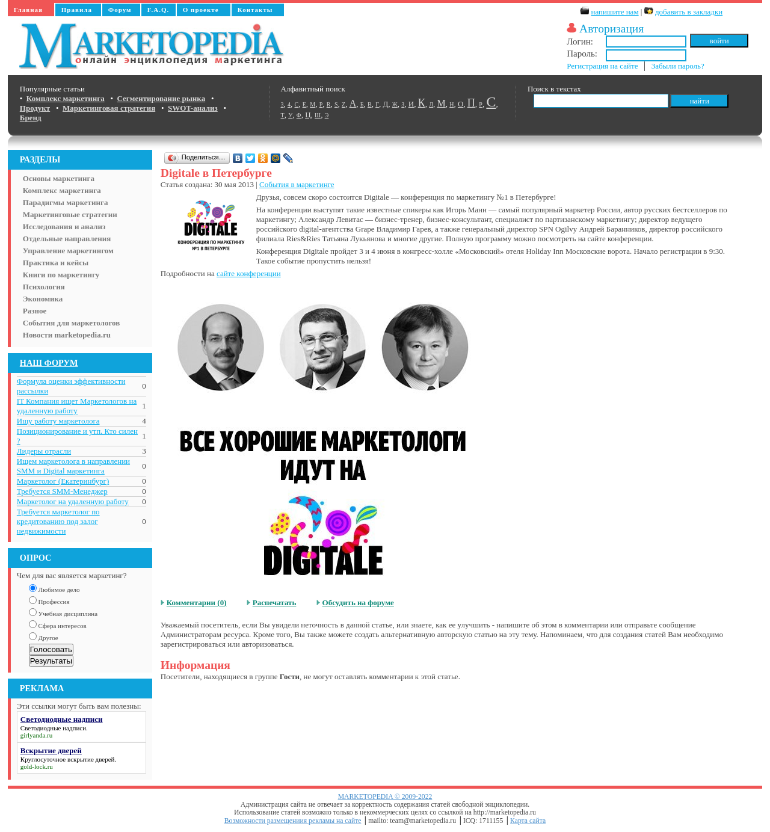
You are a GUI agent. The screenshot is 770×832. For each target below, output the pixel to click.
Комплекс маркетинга (62, 190)
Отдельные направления (67, 238)
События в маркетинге (296, 184)
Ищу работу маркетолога (58, 420)
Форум (120, 9)
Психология (44, 286)
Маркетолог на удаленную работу (73, 501)
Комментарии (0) (197, 602)
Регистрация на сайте (602, 65)
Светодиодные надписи (53, 728)
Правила (76, 9)
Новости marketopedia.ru (67, 334)
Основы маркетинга (58, 178)
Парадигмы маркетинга (65, 202)
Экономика (43, 298)
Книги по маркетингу (61, 274)
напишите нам (615, 11)
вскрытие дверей (90, 759)
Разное (34, 310)
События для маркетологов (71, 322)
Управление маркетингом (68, 250)
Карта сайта (528, 821)
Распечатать (275, 602)
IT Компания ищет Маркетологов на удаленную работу (77, 405)
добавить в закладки (688, 11)
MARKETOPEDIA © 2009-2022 (385, 797)
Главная (28, 9)
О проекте (201, 9)
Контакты (255, 9)
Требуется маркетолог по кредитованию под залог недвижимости (58, 521)
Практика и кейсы (55, 262)
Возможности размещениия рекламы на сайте (293, 821)
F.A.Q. (158, 9)
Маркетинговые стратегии (70, 214)
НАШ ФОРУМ (49, 363)
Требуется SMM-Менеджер (62, 491)
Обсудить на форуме (358, 602)
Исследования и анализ (64, 226)
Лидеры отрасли (44, 450)
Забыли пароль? (677, 65)
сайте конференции (249, 273)
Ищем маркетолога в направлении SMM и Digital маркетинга (73, 466)
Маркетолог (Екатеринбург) (63, 480)
